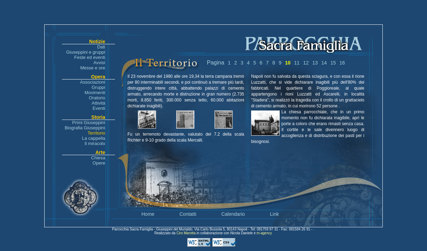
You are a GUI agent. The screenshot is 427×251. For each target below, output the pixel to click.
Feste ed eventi (89, 57)
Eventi (99, 108)
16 (342, 63)
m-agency (264, 233)
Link (274, 214)
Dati (101, 47)
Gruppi (98, 87)
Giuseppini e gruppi (85, 52)
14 (324, 63)
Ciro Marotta (187, 233)
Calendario (233, 214)
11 (297, 63)
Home (147, 214)
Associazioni (92, 82)
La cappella (94, 138)
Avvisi (99, 62)
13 (315, 63)
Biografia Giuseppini (85, 127)
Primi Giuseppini (88, 122)
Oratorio (97, 97)
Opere (99, 163)
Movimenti (95, 92)
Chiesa (98, 157)
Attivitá (98, 103)
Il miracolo (95, 143)
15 (333, 63)
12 (306, 63)
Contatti (187, 214)
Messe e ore (92, 67)
